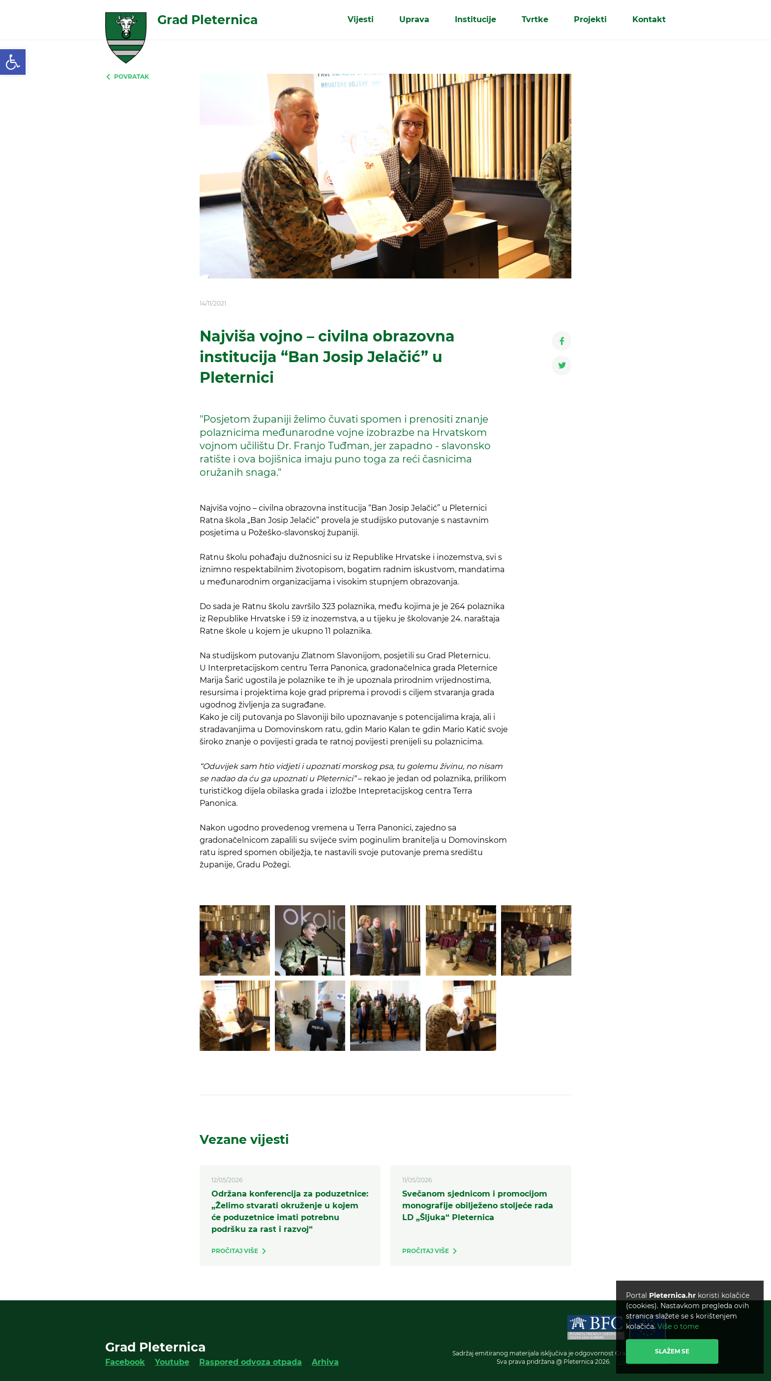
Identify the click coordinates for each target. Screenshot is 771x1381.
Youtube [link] (172, 1362)
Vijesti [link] (361, 19)
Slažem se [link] (672, 1351)
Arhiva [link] (325, 1362)
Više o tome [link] (678, 1326)
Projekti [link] (590, 19)
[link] (13, 62)
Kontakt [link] (649, 19)
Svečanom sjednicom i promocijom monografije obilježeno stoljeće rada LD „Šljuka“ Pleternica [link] (477, 1205)
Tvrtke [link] (535, 19)
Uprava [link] (414, 19)
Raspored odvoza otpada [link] (250, 1362)
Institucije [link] (475, 19)
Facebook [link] (125, 1362)
